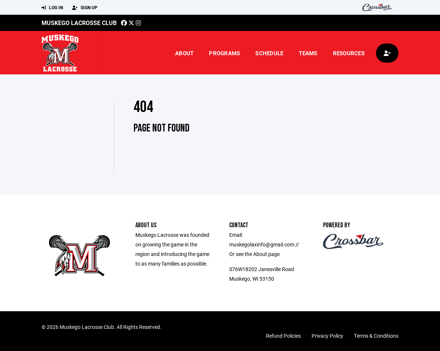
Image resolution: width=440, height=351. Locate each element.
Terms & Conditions (376, 335)
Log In (52, 7)
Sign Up (84, 7)
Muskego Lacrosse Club (79, 23)
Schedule (269, 53)
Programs (224, 53)
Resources (349, 53)
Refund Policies (283, 335)
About (184, 53)
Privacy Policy (327, 335)
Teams (308, 53)
